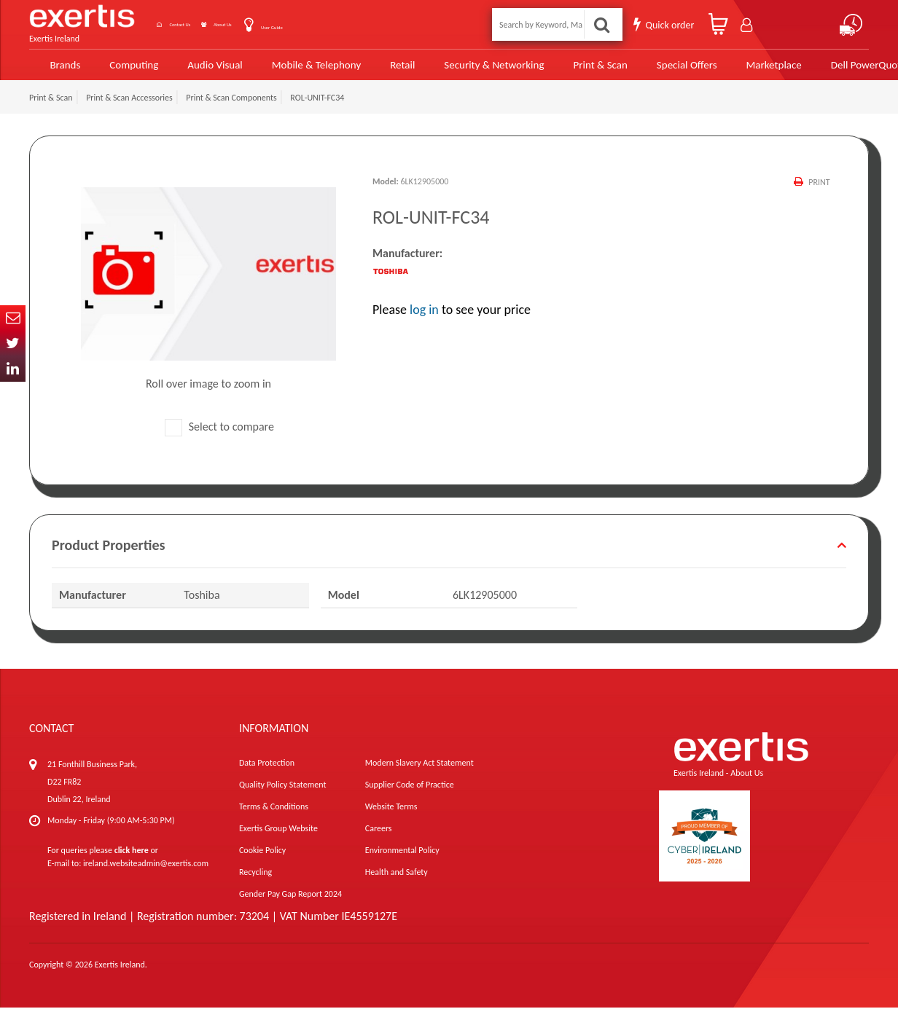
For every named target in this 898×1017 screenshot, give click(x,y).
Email (13, 318)
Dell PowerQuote (820, 68)
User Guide (335, 24)
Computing (128, 67)
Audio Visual (205, 68)
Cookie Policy (262, 860)
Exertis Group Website (278, 838)
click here (131, 860)
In (13, 369)
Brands (59, 67)
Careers (378, 838)
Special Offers (646, 68)
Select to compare (219, 436)
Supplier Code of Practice (409, 794)
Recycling (255, 881)
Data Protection (266, 772)
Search (603, 23)
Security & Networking (467, 68)
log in (424, 319)
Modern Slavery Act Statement (419, 772)
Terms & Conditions (273, 816)
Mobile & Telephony (298, 68)
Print (817, 191)
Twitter (13, 343)
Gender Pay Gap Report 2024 (290, 903)
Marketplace (729, 67)
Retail (381, 67)
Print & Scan (566, 68)
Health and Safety (396, 881)
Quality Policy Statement (282, 794)
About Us (261, 23)
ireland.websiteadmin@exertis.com (145, 873)
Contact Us (187, 23)
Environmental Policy (402, 860)
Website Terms (391, 816)
